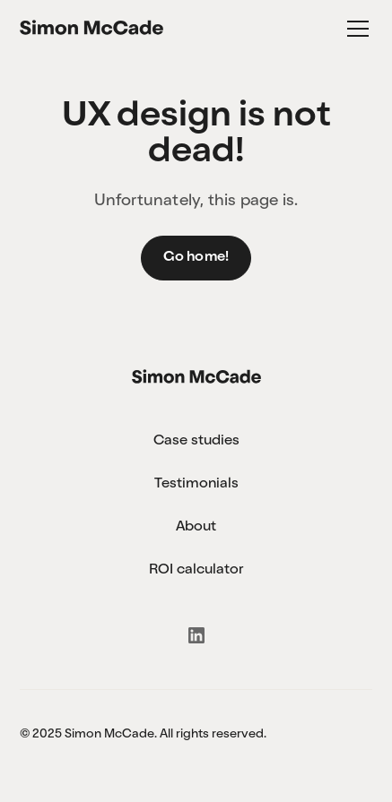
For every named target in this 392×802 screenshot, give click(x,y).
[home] (91, 28)
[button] (354, 28)
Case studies (196, 442)
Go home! (196, 258)
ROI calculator (196, 571)
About (196, 528)
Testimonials (196, 485)
